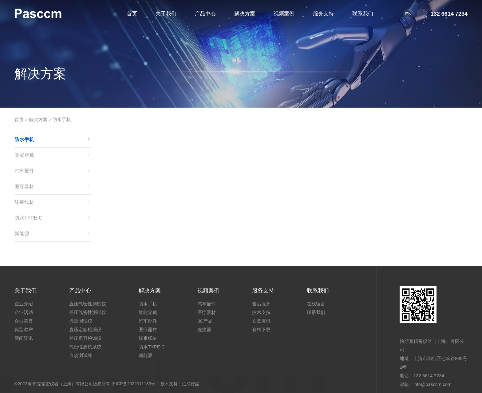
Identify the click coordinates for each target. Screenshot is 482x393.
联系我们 (318, 291)
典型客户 (23, 329)
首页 (19, 119)
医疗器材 (24, 186)
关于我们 (25, 291)
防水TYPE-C (28, 217)
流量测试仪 (80, 321)
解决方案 (38, 119)
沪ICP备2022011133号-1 (135, 383)
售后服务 (261, 303)
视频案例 (208, 291)
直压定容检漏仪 (85, 329)
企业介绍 (23, 303)
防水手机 (62, 119)
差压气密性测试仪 (87, 312)
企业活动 (23, 312)
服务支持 (263, 291)
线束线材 (24, 202)
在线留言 (316, 303)
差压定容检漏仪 (85, 338)
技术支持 (261, 312)
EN (408, 13)
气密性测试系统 (85, 346)
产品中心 (80, 291)
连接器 (204, 329)
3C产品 (204, 321)
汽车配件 (24, 170)
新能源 (21, 233)
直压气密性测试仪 (87, 303)
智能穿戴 (24, 155)
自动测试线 (80, 355)
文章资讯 (261, 321)
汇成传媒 (190, 383)
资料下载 (261, 329)
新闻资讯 (23, 338)
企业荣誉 (23, 321)
